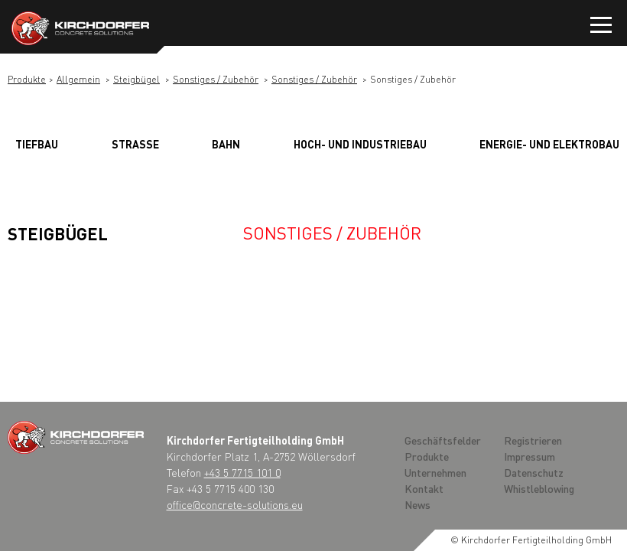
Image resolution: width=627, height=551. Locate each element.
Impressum (529, 456)
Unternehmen (435, 472)
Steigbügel (136, 79)
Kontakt (423, 488)
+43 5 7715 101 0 (242, 472)
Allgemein (78, 79)
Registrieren (533, 440)
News (417, 504)
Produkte (27, 79)
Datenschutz (534, 472)
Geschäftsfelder (442, 440)
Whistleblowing (539, 488)
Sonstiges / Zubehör (215, 79)
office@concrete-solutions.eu (235, 504)
